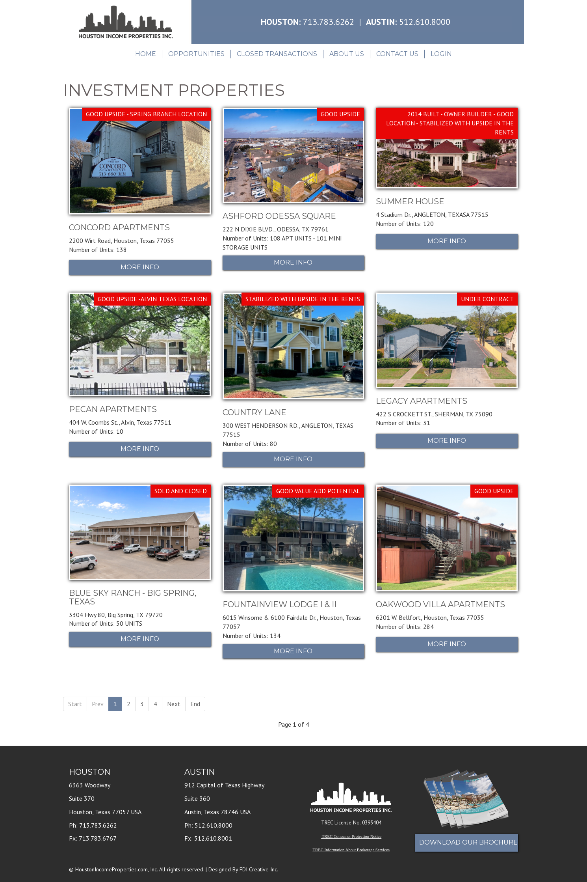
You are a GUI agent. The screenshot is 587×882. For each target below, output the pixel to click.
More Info (140, 267)
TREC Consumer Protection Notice (351, 836)
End (195, 704)
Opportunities (196, 54)
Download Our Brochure (468, 842)
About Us (346, 54)
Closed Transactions (277, 54)
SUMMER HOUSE (410, 201)
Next (173, 704)
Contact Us (397, 54)
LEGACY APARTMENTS (421, 401)
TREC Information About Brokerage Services (351, 850)
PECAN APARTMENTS (113, 409)
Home (145, 54)
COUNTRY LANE (254, 412)
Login (441, 54)
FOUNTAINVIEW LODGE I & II (279, 604)
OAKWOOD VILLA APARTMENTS (440, 604)
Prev (98, 704)
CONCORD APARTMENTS (119, 227)
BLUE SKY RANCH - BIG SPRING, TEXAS (132, 597)
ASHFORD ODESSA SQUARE (279, 216)
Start (75, 704)
